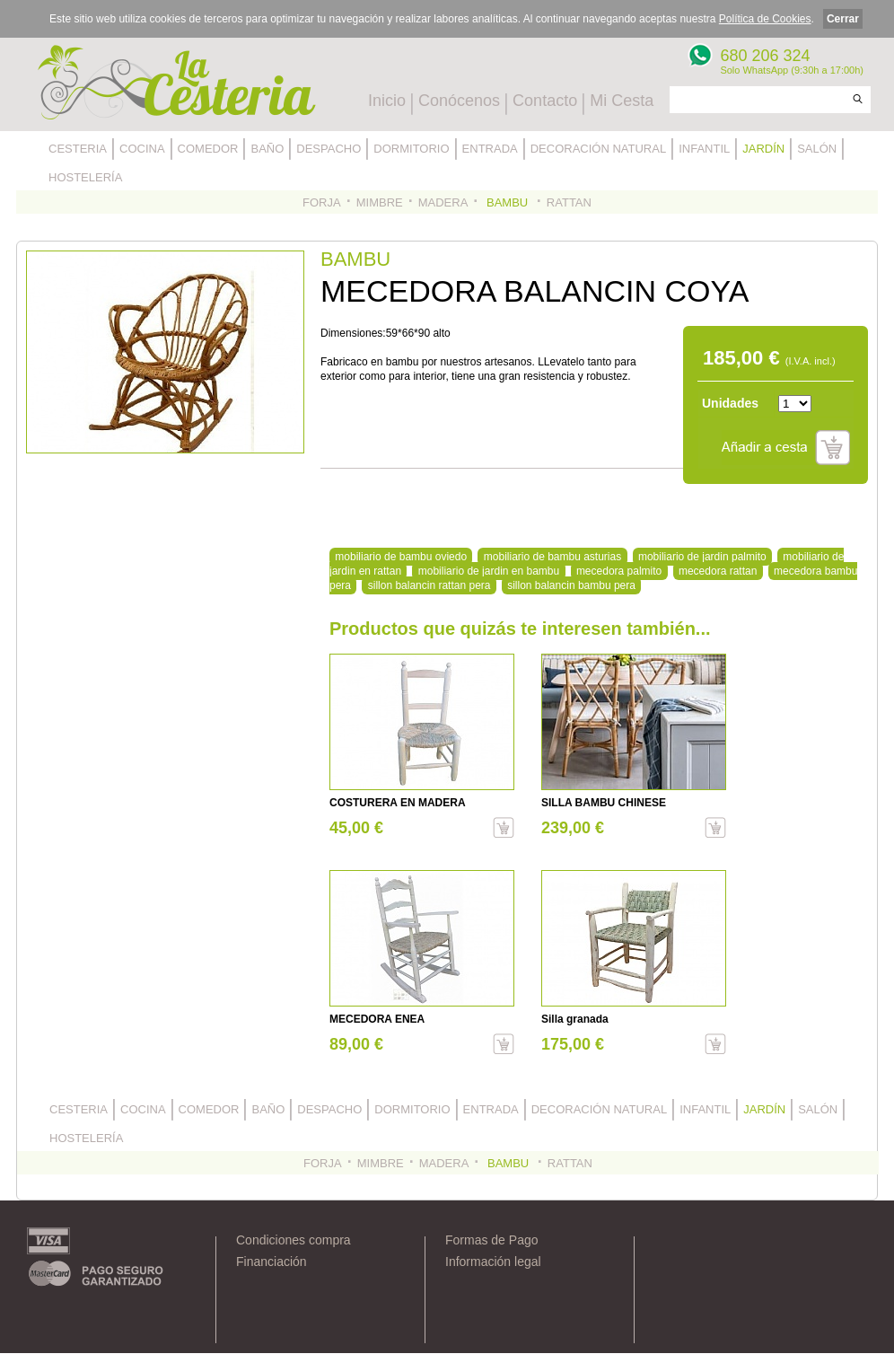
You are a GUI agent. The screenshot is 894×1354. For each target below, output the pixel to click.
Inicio (387, 101)
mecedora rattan (718, 571)
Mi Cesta (621, 101)
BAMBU (506, 202)
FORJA (321, 202)
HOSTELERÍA (85, 177)
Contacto (545, 101)
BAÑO (267, 148)
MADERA (443, 202)
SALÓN (817, 148)
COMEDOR (208, 148)
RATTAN (569, 202)
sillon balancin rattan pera (429, 585)
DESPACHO (328, 148)
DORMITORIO (411, 148)
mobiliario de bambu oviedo (401, 556)
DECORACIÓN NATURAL (598, 148)
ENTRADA (490, 148)
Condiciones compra (293, 1240)
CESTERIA (77, 148)
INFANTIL (704, 148)
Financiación (271, 1261)
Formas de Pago (492, 1240)
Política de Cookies (765, 19)
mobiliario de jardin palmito (702, 556)
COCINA (142, 148)
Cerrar (843, 19)
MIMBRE (379, 202)
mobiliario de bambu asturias (552, 556)
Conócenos (459, 101)
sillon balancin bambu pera (571, 585)
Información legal (493, 1261)
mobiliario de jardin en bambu (488, 571)
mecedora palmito (619, 571)
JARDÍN (763, 148)
